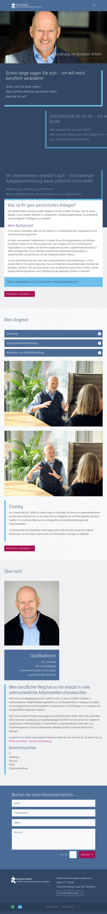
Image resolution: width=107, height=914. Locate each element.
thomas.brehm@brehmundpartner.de (77, 878)
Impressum (67, 907)
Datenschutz (52, 907)
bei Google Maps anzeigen (68, 893)
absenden (85, 854)
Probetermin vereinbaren (18, 293)
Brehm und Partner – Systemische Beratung (30, 741)
